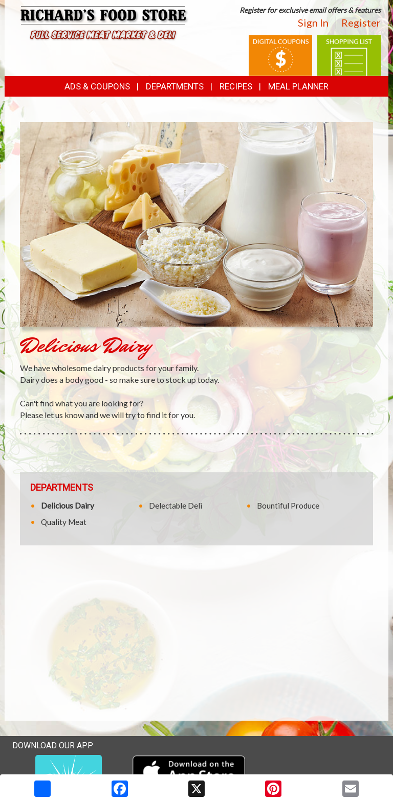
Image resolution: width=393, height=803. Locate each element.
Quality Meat (63, 521)
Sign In (313, 22)
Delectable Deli (175, 505)
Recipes (236, 86)
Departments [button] (175, 86)
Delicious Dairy (67, 505)
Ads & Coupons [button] (97, 86)
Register (361, 22)
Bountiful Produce (288, 505)
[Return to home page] (104, 24)
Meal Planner (298, 86)
